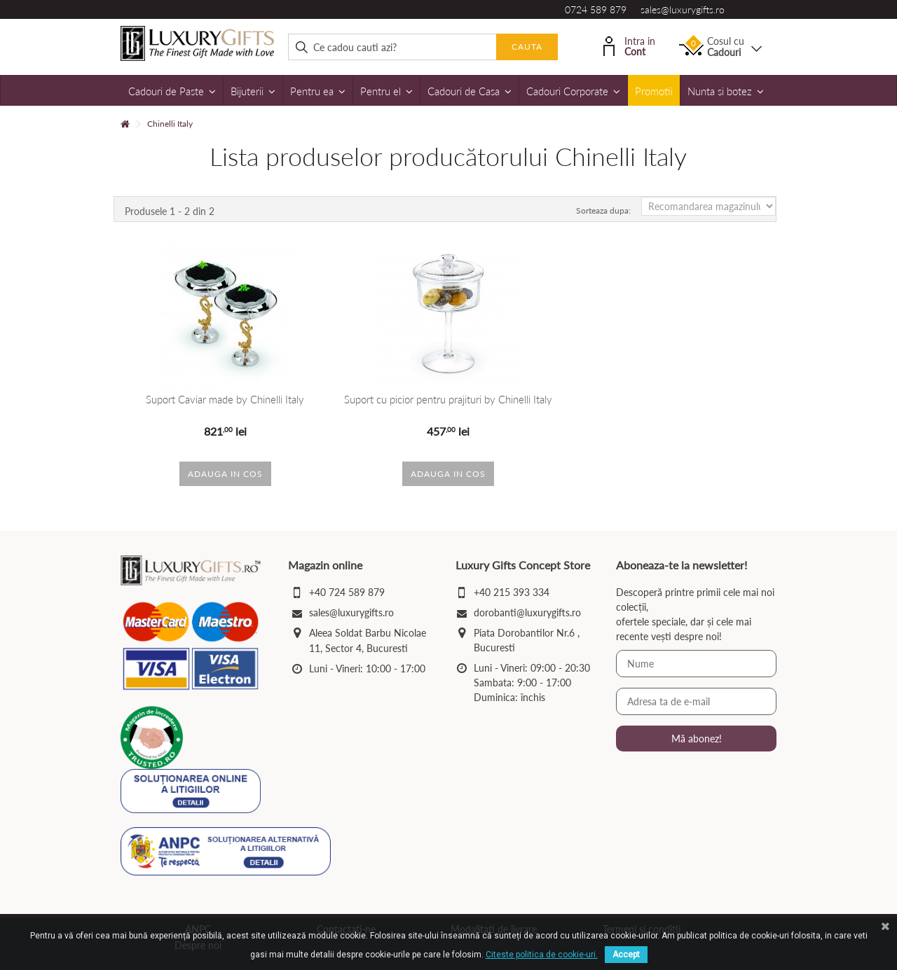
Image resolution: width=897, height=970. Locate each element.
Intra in (629, 45)
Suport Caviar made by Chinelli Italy (225, 400)
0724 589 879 (595, 9)
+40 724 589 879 (347, 592)
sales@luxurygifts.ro (683, 9)
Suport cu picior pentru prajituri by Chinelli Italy (448, 400)
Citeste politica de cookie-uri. (542, 954)
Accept (626, 954)
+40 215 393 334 (511, 592)
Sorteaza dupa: (603, 210)
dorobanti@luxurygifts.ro (527, 612)
